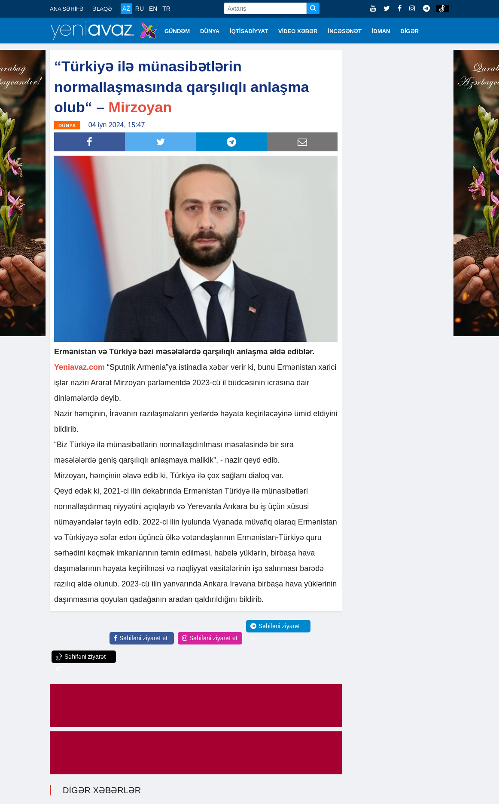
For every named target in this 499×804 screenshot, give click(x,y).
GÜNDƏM (177, 31)
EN (153, 8)
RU (139, 8)
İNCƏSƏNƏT (345, 31)
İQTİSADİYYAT (249, 31)
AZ (126, 8)
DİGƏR (410, 31)
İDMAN (381, 31)
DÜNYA (209, 31)
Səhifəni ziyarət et (140, 638)
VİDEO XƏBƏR (298, 31)
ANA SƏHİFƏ (67, 9)
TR (166, 8)
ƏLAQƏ (102, 9)
